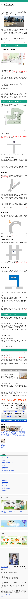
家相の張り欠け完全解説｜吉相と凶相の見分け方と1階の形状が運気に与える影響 (22, 433)
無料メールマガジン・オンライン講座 (8, 467)
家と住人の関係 (4, 477)
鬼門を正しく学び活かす (6, 488)
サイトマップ (4, 455)
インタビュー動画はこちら (5, 591)
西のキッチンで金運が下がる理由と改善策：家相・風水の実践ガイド (12, 432)
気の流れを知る (4, 482)
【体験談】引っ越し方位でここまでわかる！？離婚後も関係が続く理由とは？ (8, 433)
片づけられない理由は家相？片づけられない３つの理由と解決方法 (3, 432)
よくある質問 (4, 462)
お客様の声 (4, 460)
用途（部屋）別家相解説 (6, 485)
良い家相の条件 (4, 487)
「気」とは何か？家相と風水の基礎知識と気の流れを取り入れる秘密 (3, 443)
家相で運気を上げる (5, 475)
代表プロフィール (5, 454)
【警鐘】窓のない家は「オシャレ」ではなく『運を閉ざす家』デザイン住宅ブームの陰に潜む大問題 (17, 433)
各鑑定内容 (4, 457)
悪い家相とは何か (5, 480)
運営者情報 (4, 465)
